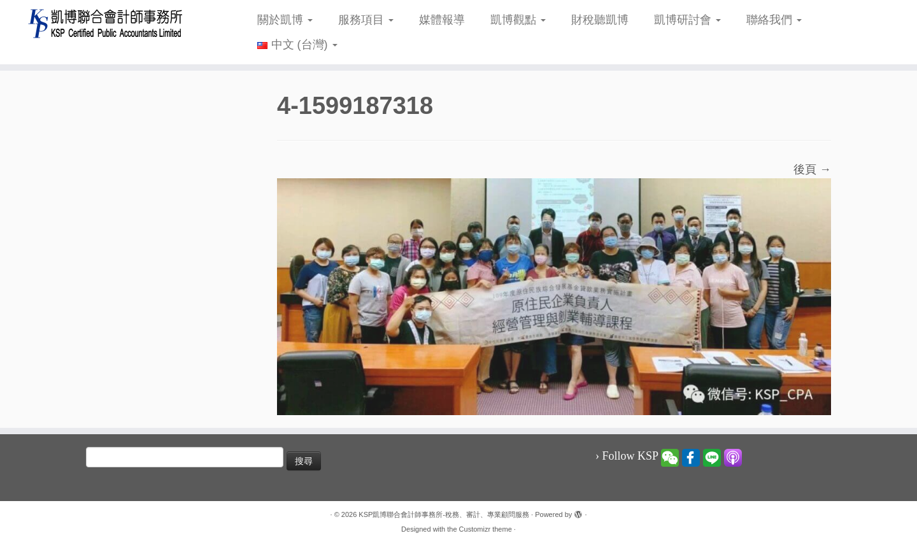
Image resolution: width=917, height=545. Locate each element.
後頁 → (812, 169)
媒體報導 (442, 19)
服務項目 (366, 19)
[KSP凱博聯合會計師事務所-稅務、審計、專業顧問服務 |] (105, 23)
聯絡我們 (774, 19)
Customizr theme (485, 529)
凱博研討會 (687, 19)
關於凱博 (285, 19)
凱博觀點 (518, 19)
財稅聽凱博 (600, 19)
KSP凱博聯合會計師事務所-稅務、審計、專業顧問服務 (444, 514)
